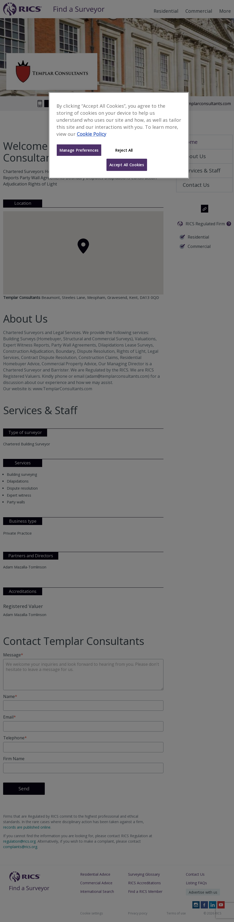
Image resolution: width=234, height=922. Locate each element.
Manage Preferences (79, 150)
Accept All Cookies (126, 164)
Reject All (124, 150)
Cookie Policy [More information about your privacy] (91, 134)
